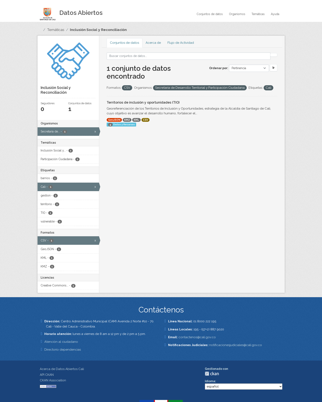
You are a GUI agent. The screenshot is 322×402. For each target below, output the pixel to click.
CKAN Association (53, 380)
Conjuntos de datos (210, 14)
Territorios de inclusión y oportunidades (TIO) (143, 102)
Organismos (237, 14)
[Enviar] (273, 55)
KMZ (127, 119)
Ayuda (275, 14)
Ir (273, 67)
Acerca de (153, 43)
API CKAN (47, 375)
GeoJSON (114, 119)
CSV (145, 119)
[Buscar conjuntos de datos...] (188, 56)
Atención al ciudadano (61, 342)
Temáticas (258, 14)
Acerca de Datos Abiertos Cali (62, 369)
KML (136, 119)
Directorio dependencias (62, 349)
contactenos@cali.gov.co (197, 337)
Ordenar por (218, 68)
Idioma (210, 381)
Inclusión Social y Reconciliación (98, 30)
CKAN (212, 373)
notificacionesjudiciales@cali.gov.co (235, 345)
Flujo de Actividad (180, 43)
